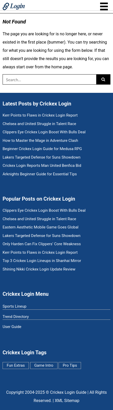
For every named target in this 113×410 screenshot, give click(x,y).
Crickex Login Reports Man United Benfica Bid (42, 165)
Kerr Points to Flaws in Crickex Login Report (40, 115)
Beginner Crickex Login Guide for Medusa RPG (42, 149)
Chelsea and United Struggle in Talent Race (39, 124)
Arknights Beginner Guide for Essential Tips (40, 174)
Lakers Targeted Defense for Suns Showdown (41, 157)
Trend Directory (16, 316)
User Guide (12, 326)
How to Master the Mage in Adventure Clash (40, 140)
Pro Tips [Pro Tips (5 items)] (70, 365)
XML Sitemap (67, 400)
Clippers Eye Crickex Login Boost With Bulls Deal (44, 132)
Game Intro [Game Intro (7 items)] (43, 365)
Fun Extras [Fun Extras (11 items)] (16, 365)
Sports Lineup (14, 306)
